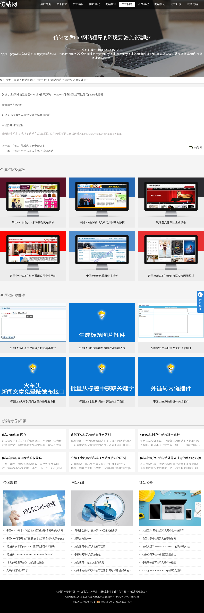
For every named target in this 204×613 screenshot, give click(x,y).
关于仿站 (61, 4)
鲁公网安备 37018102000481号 (116, 602)
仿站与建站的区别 (14, 435)
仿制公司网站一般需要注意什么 (159, 554)
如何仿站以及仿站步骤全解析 (160, 435)
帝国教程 (143, 4)
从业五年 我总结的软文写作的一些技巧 (163, 530)
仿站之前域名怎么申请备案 (29, 145)
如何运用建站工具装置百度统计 (91, 546)
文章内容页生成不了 (17, 570)
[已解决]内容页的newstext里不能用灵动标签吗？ (31, 546)
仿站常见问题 (14, 421)
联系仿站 (192, 4)
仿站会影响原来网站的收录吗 (22, 458)
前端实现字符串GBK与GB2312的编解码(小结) (166, 546)
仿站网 (198, 147)
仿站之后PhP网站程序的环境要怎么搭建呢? (62, 79)
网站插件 (110, 4)
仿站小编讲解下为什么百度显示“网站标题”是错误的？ (102, 570)
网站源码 (94, 4)
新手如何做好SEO (83, 538)
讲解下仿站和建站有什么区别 (91, 435)
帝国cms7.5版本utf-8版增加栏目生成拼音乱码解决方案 (34, 530)
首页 (16, 79)
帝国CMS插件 (12, 295)
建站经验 (176, 4)
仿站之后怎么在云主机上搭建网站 (33, 150)
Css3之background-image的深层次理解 (162, 570)
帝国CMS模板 (12, 169)
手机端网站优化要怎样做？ (88, 554)
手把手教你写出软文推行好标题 (159, 562)
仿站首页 (45, 4)
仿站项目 (78, 4)
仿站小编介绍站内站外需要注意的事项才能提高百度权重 (170, 459)
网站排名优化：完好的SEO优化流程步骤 (95, 530)
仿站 (17, 4)
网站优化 (159, 4)
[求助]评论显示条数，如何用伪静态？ (26, 562)
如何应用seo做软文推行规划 (89, 562)
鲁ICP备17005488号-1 (84, 602)
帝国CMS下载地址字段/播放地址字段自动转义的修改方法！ (37, 538)
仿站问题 (127, 4)
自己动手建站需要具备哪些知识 (159, 538)
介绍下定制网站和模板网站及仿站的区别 (98, 458)
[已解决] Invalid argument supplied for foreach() (29, 554)
